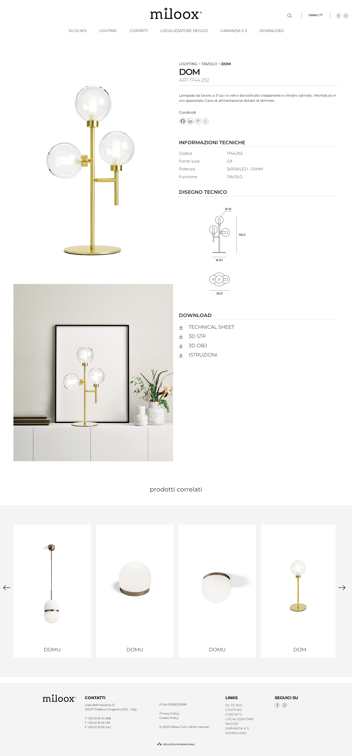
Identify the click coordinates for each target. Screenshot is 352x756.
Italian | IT (315, 15)
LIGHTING (108, 30)
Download (272, 30)
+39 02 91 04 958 (99, 718)
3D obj (198, 345)
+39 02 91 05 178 (98, 723)
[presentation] (6, 587)
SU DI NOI (77, 30)
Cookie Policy (168, 718)
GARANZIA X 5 (233, 30)
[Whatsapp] (205, 121)
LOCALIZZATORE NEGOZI (184, 30)
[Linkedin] (190, 121)
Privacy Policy (169, 713)
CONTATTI (139, 30)
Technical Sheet (211, 327)
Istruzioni (203, 355)
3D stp (197, 336)
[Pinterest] (198, 121)
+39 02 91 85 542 (99, 727)
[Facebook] (182, 121)
